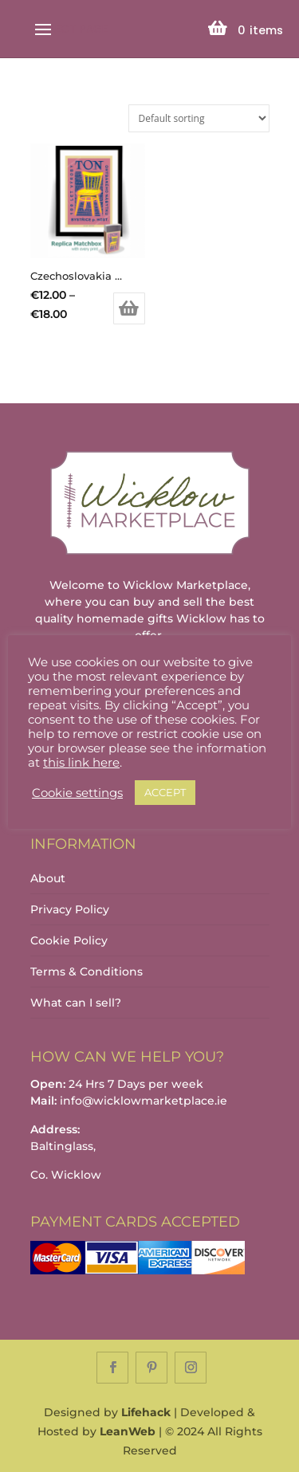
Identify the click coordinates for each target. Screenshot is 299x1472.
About (47, 878)
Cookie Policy (69, 940)
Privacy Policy (69, 909)
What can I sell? (75, 1002)
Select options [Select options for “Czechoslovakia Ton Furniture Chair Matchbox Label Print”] (129, 308)
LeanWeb (127, 1431)
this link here (81, 763)
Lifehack (146, 1412)
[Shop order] (198, 118)
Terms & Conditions (86, 971)
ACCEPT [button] (165, 792)
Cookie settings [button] (77, 793)
